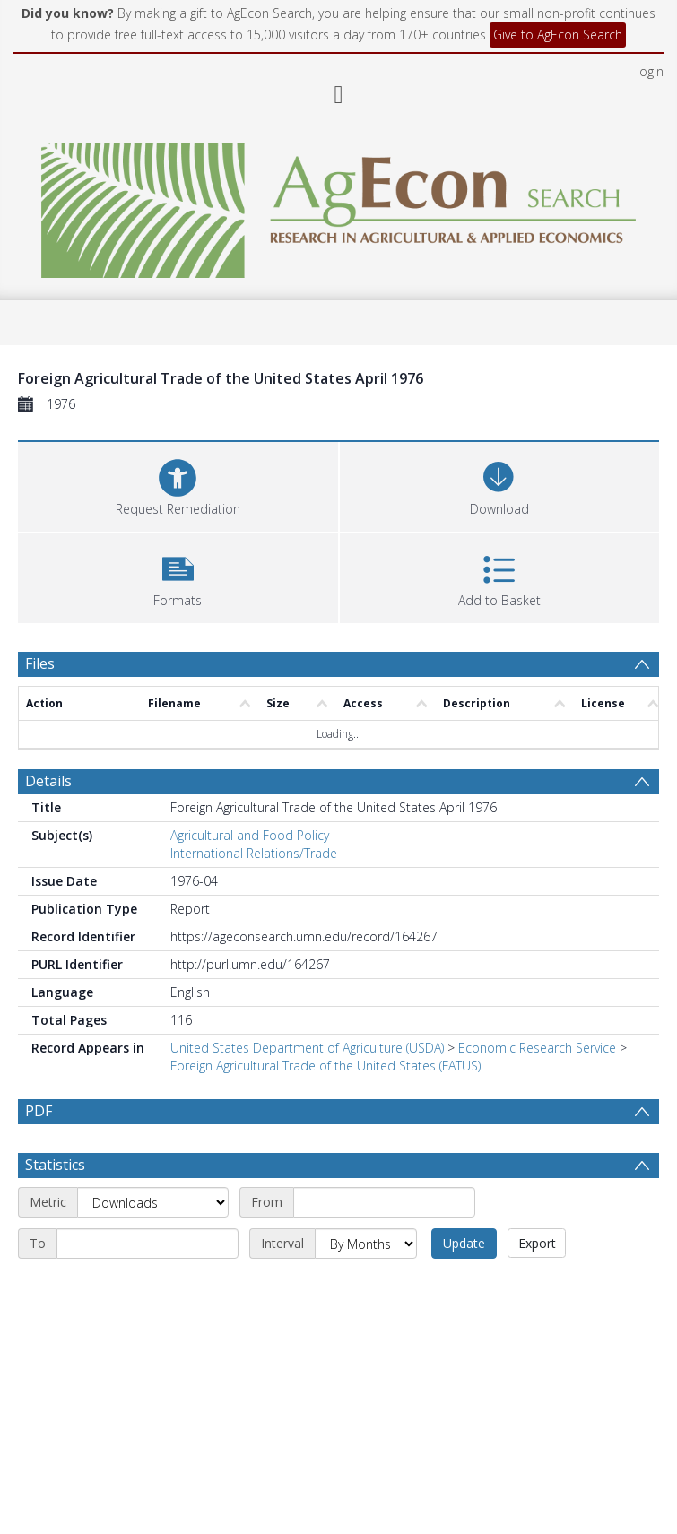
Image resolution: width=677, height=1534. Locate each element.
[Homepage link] (338, 206)
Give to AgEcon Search (557, 34)
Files (40, 663)
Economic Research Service (537, 1047)
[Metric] (153, 1202)
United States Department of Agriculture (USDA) (307, 1047)
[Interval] (366, 1243)
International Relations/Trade (253, 853)
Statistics (55, 1164)
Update (464, 1243)
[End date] (147, 1243)
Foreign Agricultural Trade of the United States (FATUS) (325, 1065)
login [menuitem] (650, 71)
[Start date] (384, 1202)
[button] (178, 576)
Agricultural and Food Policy (249, 835)
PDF (38, 1111)
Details (48, 781)
